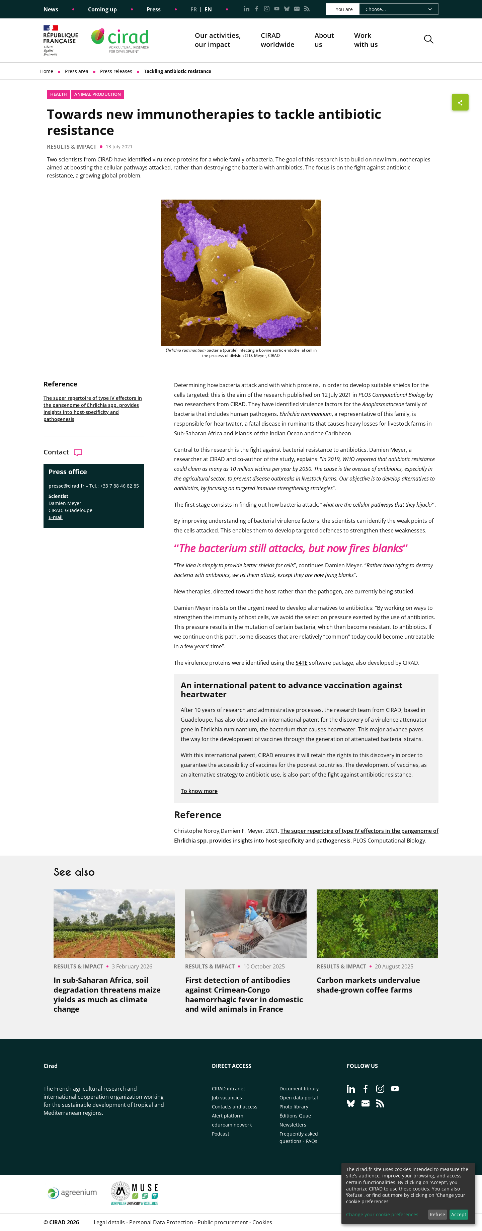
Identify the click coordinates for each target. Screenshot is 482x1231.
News (51, 9)
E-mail (56, 517)
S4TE (302, 662)
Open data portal (298, 1097)
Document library (299, 1088)
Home (46, 71)
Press (154, 9)
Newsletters (292, 1124)
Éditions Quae (295, 1115)
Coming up (102, 9)
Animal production (97, 94)
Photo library (293, 1106)
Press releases (116, 71)
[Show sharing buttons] (460, 102)
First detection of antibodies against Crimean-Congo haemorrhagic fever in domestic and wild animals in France (244, 994)
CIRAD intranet (228, 1088)
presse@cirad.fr (66, 486)
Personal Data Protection (161, 1222)
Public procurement (222, 1222)
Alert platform (227, 1115)
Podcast (220, 1134)
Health (58, 94)
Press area (76, 71)
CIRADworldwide (278, 40)
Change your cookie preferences (382, 1214)
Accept (458, 1214)
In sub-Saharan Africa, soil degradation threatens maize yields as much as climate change (107, 994)
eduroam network (232, 1124)
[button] (428, 40)
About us (324, 40)
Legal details (109, 1222)
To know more (199, 791)
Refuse (437, 1214)
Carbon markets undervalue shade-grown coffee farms (368, 984)
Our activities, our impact (218, 40)
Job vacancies (227, 1097)
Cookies (262, 1222)
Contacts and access (234, 1106)
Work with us (366, 40)
